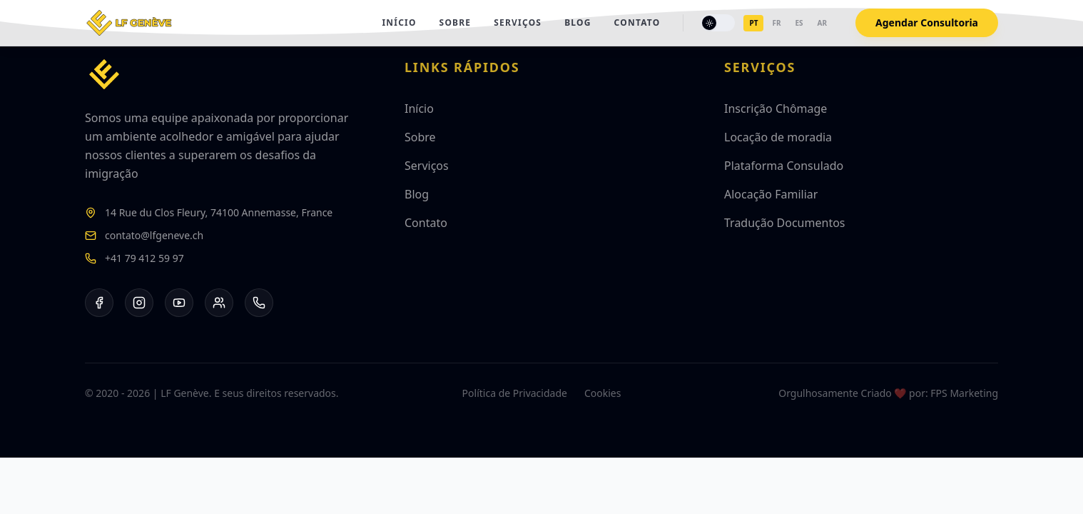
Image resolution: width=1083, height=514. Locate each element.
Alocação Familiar (771, 194)
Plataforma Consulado (783, 165)
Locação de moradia (778, 137)
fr (776, 23)
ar (822, 23)
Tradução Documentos (784, 223)
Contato (637, 23)
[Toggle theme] (718, 22)
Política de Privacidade (514, 393)
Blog (577, 23)
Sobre (455, 23)
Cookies (602, 393)
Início (399, 23)
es (799, 23)
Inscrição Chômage (775, 108)
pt (753, 23)
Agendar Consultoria (926, 22)
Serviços (518, 23)
